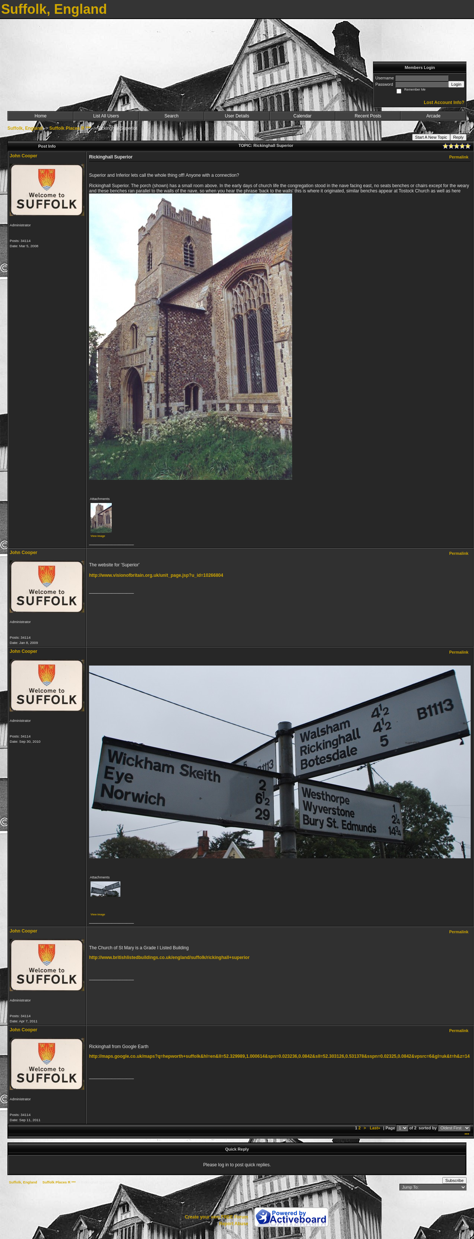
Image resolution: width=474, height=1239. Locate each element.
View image (98, 536)
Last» (375, 1128)
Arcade (433, 116)
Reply (458, 137)
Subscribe (454, 1180)
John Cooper (23, 155)
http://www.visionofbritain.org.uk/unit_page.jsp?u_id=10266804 (156, 575)
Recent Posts (368, 116)
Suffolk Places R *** (70, 128)
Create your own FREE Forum (216, 1217)
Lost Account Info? (444, 102)
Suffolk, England (25, 128)
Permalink (458, 157)
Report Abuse (233, 1223)
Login (456, 84)
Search (171, 116)
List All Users (106, 116)
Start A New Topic (431, 137)
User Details (237, 116)
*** (466, 1134)
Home (41, 116)
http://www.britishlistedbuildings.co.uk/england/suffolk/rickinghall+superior (169, 957)
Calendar (302, 116)
